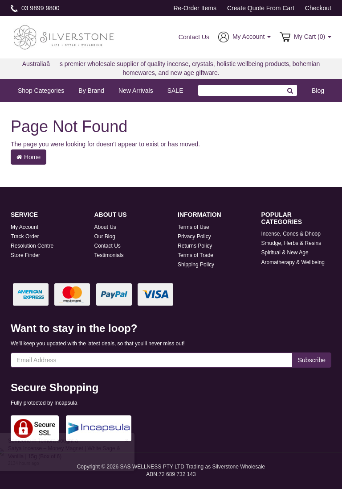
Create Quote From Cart (260, 8)
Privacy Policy (194, 236)
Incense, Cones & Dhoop (291, 234)
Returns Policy (195, 246)
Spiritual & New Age (285, 252)
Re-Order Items (194, 8)
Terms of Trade (195, 255)
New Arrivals (135, 90)
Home (28, 157)
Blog (318, 90)
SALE (175, 90)
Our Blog (104, 236)
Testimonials (109, 255)
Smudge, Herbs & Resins (291, 243)
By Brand (91, 90)
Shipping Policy (196, 264)
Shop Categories (41, 90)
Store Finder (25, 255)
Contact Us (194, 37)
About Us (105, 227)
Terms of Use (193, 227)
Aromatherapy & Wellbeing (293, 262)
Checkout (318, 8)
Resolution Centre (32, 246)
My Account (24, 227)
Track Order (25, 236)
